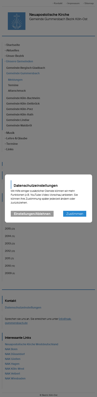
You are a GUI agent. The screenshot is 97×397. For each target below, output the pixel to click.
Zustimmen (74, 214)
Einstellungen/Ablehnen (32, 214)
